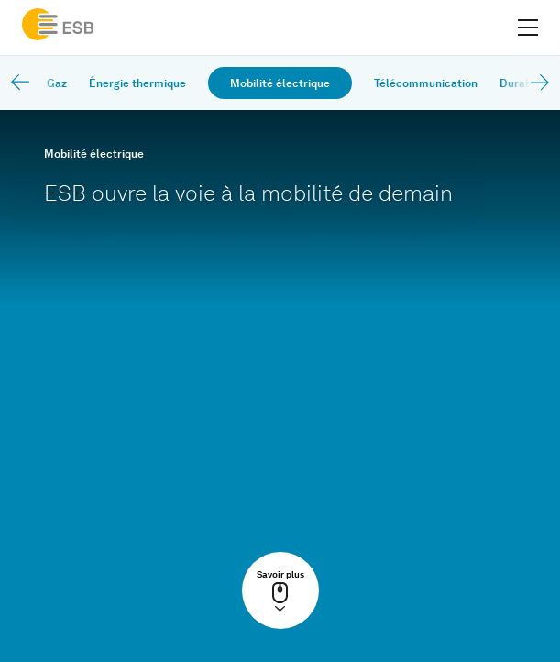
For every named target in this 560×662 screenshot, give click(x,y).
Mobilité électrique (280, 83)
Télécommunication (426, 83)
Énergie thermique (137, 83)
